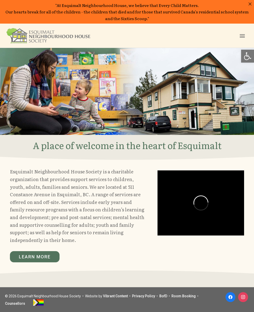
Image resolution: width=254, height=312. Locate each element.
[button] (247, 56)
